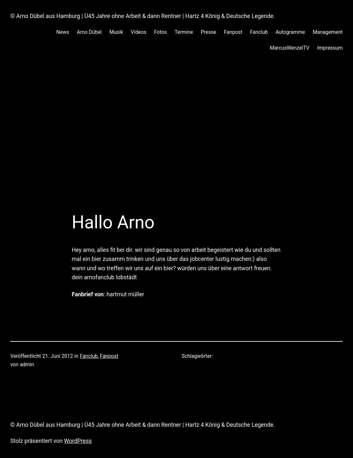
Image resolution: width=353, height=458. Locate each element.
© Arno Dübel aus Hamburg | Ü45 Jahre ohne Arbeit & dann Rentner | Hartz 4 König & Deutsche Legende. (142, 16)
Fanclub (89, 356)
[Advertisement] (176, 128)
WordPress (78, 441)
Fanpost (109, 356)
